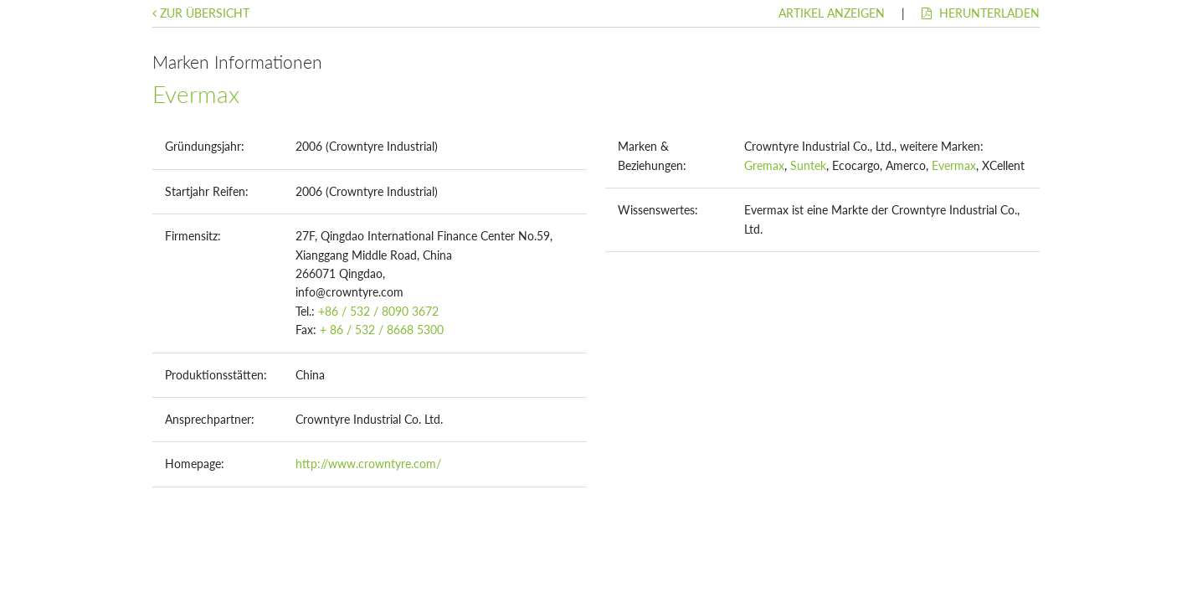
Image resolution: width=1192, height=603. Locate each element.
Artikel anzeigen (831, 13)
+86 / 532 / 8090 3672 (378, 311)
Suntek (808, 165)
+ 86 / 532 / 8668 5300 (382, 329)
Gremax (764, 165)
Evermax (954, 165)
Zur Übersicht (200, 13)
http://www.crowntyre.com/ (368, 463)
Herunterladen (981, 13)
